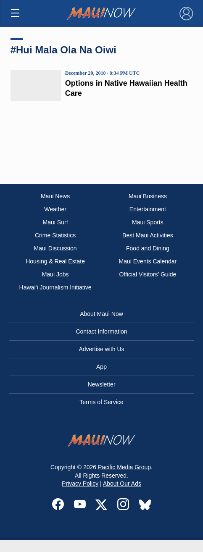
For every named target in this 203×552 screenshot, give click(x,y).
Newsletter (101, 384)
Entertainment (147, 209)
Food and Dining (147, 248)
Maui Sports (147, 222)
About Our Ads (122, 483)
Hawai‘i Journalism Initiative (55, 287)
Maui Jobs (55, 274)
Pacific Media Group (124, 467)
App (101, 366)
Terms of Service (101, 402)
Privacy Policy (80, 483)
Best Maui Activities (147, 235)
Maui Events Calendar (148, 261)
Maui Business (148, 196)
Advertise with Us (101, 349)
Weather (55, 209)
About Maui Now (101, 313)
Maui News (55, 196)
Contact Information (101, 331)
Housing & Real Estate (55, 261)
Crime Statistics (55, 235)
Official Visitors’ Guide (147, 274)
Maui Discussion (55, 248)
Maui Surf (55, 222)
